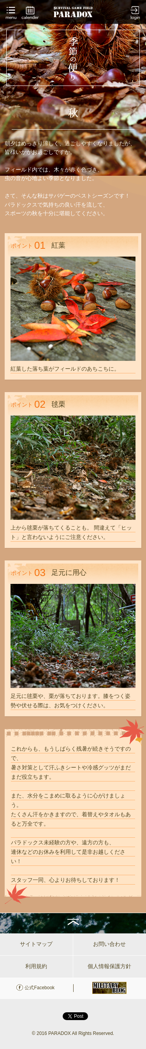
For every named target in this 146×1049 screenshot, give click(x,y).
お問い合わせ (109, 944)
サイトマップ (36, 944)
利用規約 (36, 966)
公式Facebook (40, 987)
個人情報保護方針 (109, 966)
